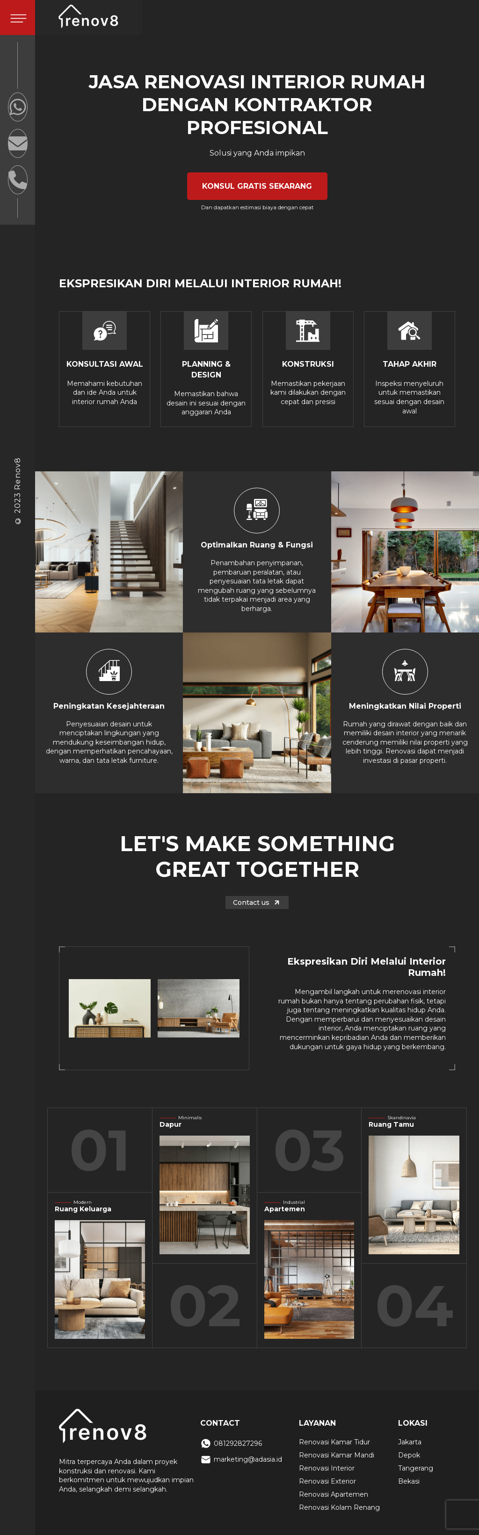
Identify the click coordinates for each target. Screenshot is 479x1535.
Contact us (257, 902)
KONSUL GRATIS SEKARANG (257, 186)
